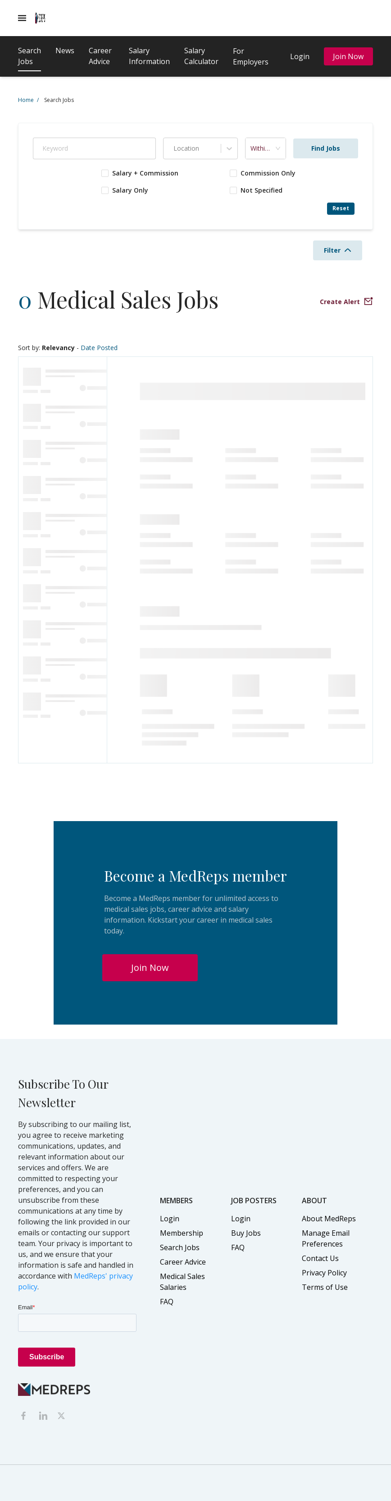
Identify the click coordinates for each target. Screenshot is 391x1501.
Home (28, 100)
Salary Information (149, 56)
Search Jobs (29, 56)
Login (299, 56)
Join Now (348, 56)
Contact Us (320, 1258)
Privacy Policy (324, 1273)
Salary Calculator (201, 56)
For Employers (250, 56)
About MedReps (329, 1219)
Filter (337, 250)
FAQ (166, 1302)
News (64, 50)
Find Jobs (325, 148)
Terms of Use (325, 1287)
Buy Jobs (246, 1233)
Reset (340, 208)
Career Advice (100, 56)
